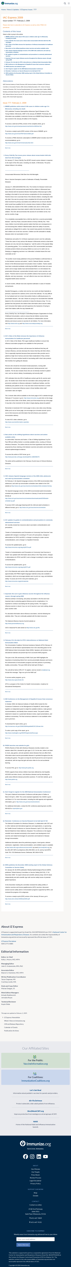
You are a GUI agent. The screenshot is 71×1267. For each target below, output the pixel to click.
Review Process (35, 1178)
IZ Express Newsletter (12, 1017)
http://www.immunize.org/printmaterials (16, 581)
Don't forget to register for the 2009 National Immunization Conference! (24, 68)
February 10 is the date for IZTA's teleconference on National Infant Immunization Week (28, 62)
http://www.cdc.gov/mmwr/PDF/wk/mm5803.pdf (19, 133)
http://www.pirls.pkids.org (26, 768)
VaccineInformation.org (35, 1062)
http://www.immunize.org (31, 398)
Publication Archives (11, 1031)
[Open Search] (65, 3)
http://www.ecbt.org (13, 323)
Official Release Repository (14, 1024)
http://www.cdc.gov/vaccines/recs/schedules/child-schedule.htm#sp (32, 486)
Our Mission (35, 1169)
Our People (35, 1172)
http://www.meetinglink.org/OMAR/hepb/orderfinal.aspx (21, 733)
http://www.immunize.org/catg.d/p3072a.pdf (18, 547)
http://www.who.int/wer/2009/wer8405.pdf (17, 899)
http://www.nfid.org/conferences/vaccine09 (19, 847)
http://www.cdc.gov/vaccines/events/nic (28, 802)
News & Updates (13, 9)
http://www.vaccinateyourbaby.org (32, 323)
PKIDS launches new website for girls (15, 66)
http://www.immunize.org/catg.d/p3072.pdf (17, 567)
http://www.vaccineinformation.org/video (17, 422)
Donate (35, 1196)
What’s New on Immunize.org (14, 1021)
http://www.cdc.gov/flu (33, 627)
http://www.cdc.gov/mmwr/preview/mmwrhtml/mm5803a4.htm (23, 126)
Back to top (7, 148)
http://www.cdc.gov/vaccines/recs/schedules (32, 507)
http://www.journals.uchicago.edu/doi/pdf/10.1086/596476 (22, 457)
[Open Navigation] (68, 3)
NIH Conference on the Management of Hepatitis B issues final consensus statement (28, 64)
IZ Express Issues (26, 9)
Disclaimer (8, 941)
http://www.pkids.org (11, 779)
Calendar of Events (11, 1027)
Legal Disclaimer (35, 1181)
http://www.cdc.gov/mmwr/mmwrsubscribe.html (19, 143)
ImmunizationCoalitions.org (35, 1078)
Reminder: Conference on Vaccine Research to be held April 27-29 (23, 71)
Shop (35, 1193)
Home (3, 9)
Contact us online (35, 1205)
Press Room (35, 1175)
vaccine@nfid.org (44, 847)
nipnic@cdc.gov (17, 808)
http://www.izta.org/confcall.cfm (14, 680)
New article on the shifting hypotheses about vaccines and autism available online (27, 48)
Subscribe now (23, 1245)
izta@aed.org (46, 670)
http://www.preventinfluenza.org (14, 623)
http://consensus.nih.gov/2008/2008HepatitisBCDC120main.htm (24, 726)
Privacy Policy (35, 1183)
